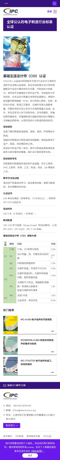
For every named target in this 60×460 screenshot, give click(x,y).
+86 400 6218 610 (22, 405)
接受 (30, 455)
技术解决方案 (33, 436)
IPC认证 (47, 436)
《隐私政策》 (37, 451)
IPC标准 (19, 436)
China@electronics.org (24, 410)
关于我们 (7, 436)
